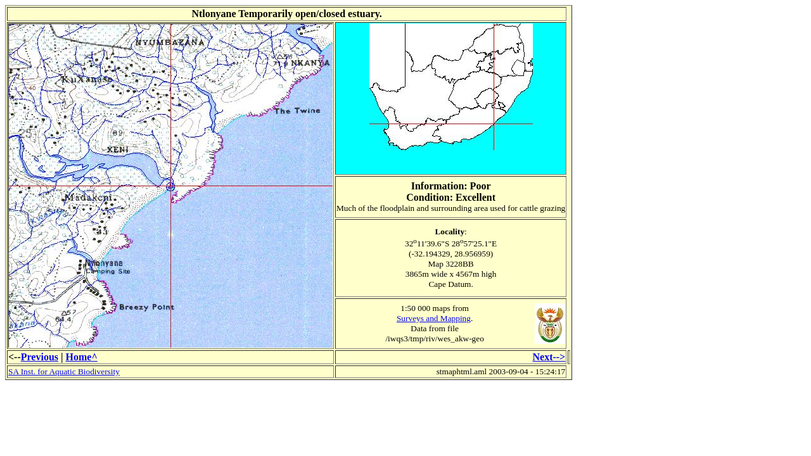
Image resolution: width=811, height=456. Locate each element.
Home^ (82, 357)
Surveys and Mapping (434, 318)
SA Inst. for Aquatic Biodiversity (64, 371)
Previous (39, 357)
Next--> (548, 357)
